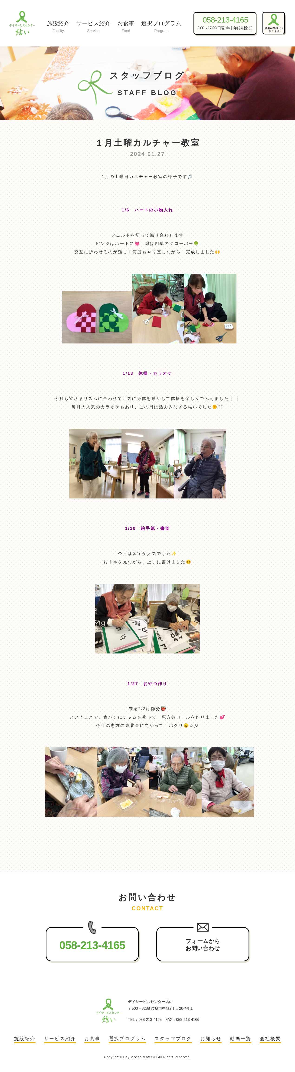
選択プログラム (161, 27)
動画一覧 (240, 1038)
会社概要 (270, 1038)
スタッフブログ (173, 1038)
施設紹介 (58, 27)
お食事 (125, 27)
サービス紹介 (93, 27)
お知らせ (211, 1038)
